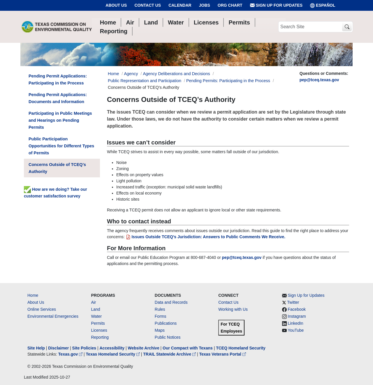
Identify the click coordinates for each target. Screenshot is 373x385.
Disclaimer (58, 348)
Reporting (100, 337)
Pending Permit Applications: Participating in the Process (58, 79)
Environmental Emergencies (52, 316)
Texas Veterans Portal (222, 354)
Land (95, 309)
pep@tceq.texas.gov (319, 79)
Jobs (204, 5)
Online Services (41, 309)
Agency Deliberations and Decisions (176, 73)
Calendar (179, 5)
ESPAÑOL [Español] (322, 5)
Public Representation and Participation (144, 80)
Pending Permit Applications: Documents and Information (58, 98)
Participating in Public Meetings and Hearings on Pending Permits (60, 120)
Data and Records (171, 302)
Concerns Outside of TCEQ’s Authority (57, 168)
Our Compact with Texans (188, 348)
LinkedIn (295, 323)
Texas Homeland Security (113, 354)
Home (32, 295)
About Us (116, 5)
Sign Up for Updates (276, 5)
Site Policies (84, 348)
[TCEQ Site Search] (347, 26)
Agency (131, 73)
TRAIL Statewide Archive (170, 354)
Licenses (99, 330)
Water (96, 316)
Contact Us (147, 5)
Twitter (293, 302)
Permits (98, 323)
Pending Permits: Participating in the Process (228, 80)
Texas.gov (71, 354)
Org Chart (230, 5)
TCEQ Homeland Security (240, 348)
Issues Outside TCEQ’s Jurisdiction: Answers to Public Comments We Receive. (206, 236)
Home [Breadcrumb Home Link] (113, 73)
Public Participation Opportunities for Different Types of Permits (61, 146)
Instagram (297, 316)
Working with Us (233, 309)
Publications (166, 323)
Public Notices (168, 337)
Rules (160, 309)
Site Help (36, 348)
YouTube (296, 330)
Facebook (297, 309)
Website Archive (143, 348)
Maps (160, 330)
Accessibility (112, 348)
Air (93, 302)
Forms (160, 316)
